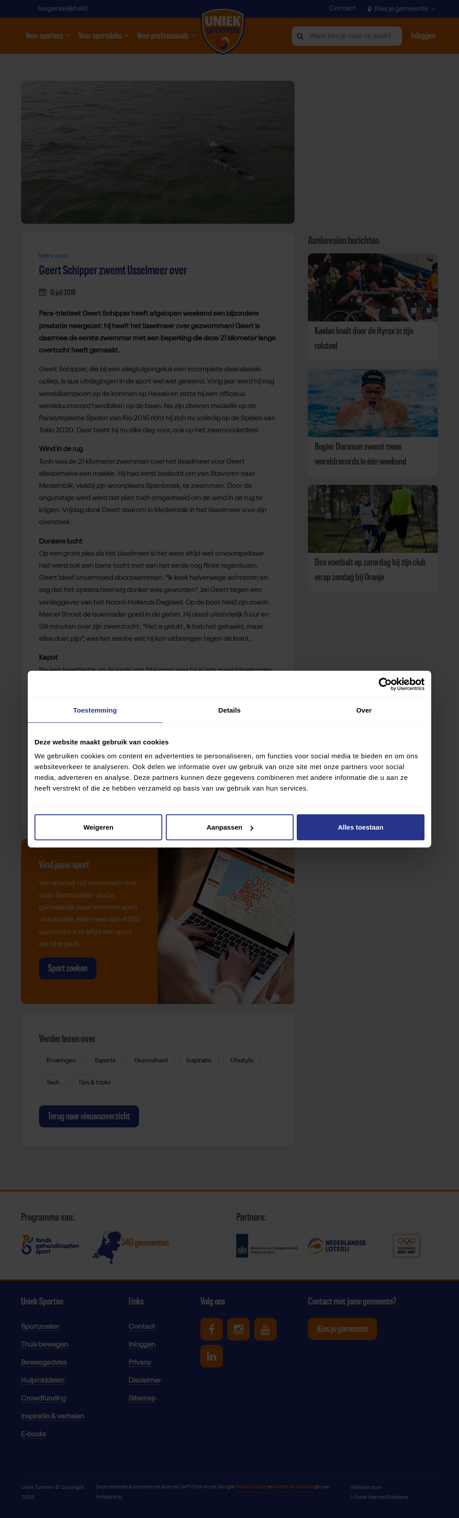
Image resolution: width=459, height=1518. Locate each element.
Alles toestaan (361, 827)
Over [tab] (364, 709)
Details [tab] (229, 709)
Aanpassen (230, 827)
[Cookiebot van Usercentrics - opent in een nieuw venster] (385, 684)
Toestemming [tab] (95, 709)
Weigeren (98, 827)
